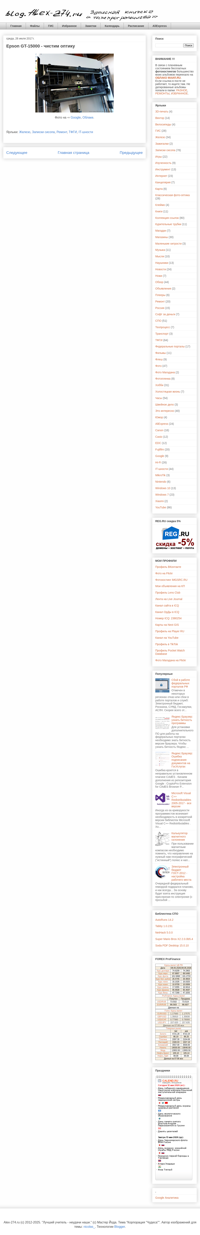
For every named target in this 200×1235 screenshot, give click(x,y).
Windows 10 (162, 488)
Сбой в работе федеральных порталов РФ (181, 683)
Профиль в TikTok (166, 644)
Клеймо (160, 204)
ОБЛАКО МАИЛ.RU (168, 77)
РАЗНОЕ (181, 90)
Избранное (69, 25)
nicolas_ (89, 1226)
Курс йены (163, 993)
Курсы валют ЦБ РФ (173, 965)
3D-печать (161, 111)
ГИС (51, 25)
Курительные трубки (168, 224)
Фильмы (160, 352)
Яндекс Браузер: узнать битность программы (182, 720)
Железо (24, 132)
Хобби (159, 385)
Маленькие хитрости (168, 243)
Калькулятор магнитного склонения (180, 836)
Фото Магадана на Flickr (170, 660)
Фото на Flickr (164, 573)
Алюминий (163, 1045)
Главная (16, 25)
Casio (158, 436)
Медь (163, 1050)
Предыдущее (131, 153)
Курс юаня (163, 984)
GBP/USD (161, 1017)
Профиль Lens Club (167, 592)
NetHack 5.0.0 (164, 932)
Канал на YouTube (166, 637)
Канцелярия (163, 182)
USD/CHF (162, 1020)
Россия (159, 308)
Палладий (163, 1042)
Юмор (159, 417)
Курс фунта (163, 976)
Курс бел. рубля (163, 979)
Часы (158, 398)
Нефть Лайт (162, 1056)
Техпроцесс (162, 327)
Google (76, 117)
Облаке (88, 117)
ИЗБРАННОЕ (179, 93)
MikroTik (160, 475)
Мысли (159, 256)
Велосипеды (163, 124)
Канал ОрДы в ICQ (167, 612)
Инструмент (162, 169)
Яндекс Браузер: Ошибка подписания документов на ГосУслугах (182, 760)
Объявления (163, 288)
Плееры (160, 295)
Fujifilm (159, 449)
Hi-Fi (158, 462)
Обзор (159, 282)
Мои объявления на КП (170, 586)
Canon (159, 430)
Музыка (160, 249)
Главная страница (73, 153)
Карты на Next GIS (167, 624)
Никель (163, 1048)
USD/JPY (162, 1022)
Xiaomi (159, 501)
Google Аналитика (166, 1197)
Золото (163, 1034)
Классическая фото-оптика (172, 195)
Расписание (136, 25)
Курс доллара (163, 971)
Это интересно (164, 410)
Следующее (16, 153)
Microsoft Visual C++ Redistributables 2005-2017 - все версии (181, 800)
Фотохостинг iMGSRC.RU (171, 579)
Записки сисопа (43, 132)
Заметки (90, 25)
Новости (160, 269)
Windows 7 (162, 494)
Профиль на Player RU (169, 631)
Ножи (158, 275)
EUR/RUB (161, 1005)
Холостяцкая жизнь (167, 391)
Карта (159, 188)
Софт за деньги (165, 314)
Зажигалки (162, 143)
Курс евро (162, 973)
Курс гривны (163, 987)
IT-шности (86, 132)
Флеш (159, 359)
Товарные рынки (173, 1028)
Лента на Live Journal (168, 599)
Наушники (161, 262)
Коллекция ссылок (167, 217)
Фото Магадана (165, 372)
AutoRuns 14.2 (164, 919)
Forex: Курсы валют (174, 1011)
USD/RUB (161, 1002)
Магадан (160, 230)
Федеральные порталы (170, 346)
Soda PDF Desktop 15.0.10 (172, 945)
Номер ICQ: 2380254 (168, 618)
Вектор (159, 118)
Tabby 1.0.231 (164, 926)
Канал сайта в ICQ (167, 605)
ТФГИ (73, 132)
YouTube (160, 507)
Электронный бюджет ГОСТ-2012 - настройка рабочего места (181, 873)
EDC (158, 443)
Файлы (35, 25)
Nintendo (160, 481)
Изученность (163, 162)
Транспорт (161, 333)
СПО (158, 320)
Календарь (112, 25)
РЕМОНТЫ (162, 93)
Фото (158, 365)
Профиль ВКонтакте (168, 566)
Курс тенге (163, 982)
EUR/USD (161, 1014)
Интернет (161, 175)
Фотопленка (163, 378)
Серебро (163, 1037)
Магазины (161, 237)
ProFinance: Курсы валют (173, 996)
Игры (158, 156)
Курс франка (163, 990)
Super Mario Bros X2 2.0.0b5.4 (174, 939)
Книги (159, 211)
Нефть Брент (163, 1053)
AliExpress (160, 25)
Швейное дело (164, 404)
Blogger (119, 1226)
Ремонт (61, 132)
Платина (163, 1039)
